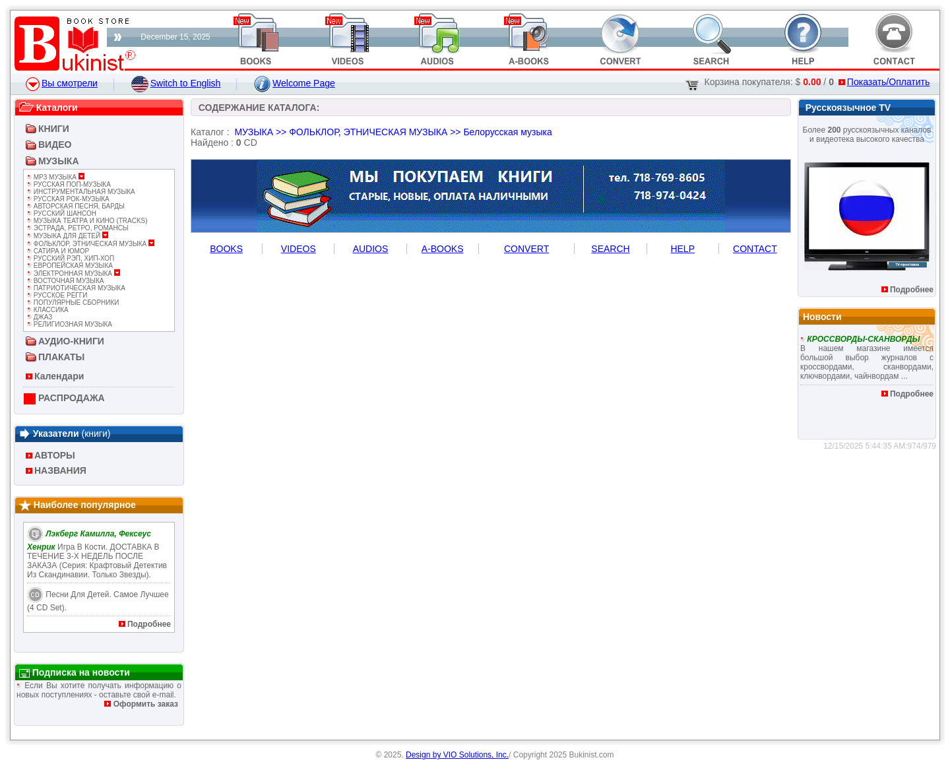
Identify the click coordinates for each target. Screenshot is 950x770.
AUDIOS (371, 248)
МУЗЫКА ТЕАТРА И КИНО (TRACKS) (87, 220)
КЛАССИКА (48, 309)
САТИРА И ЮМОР (58, 251)
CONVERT (526, 248)
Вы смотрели (62, 83)
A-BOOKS (443, 248)
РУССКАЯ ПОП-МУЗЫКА (69, 184)
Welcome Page (294, 83)
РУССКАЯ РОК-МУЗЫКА (68, 199)
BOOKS (226, 248)
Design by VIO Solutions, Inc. (457, 754)
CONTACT (755, 248)
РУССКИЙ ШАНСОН (61, 213)
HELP (682, 248)
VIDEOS (298, 248)
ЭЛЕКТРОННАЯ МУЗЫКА (73, 273)
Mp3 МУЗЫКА (55, 177)
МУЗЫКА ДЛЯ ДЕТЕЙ (67, 236)
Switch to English (176, 83)
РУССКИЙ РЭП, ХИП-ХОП (70, 258)
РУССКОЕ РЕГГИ (57, 295)
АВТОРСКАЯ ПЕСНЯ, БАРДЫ (76, 206)
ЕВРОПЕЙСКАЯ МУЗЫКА (70, 265)
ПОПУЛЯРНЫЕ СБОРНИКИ (73, 302)
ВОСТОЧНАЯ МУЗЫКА (65, 280)
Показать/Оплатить (884, 82)
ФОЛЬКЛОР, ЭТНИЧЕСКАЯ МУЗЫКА (90, 243)
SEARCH (610, 248)
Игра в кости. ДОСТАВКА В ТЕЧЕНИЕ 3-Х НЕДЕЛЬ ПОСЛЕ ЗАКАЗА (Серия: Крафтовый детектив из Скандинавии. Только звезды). (97, 554)
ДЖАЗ (39, 317)
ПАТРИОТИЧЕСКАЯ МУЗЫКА (76, 288)
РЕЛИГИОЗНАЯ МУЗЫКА (69, 324)
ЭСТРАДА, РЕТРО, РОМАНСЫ (78, 228)
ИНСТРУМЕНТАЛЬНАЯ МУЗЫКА (81, 191)
